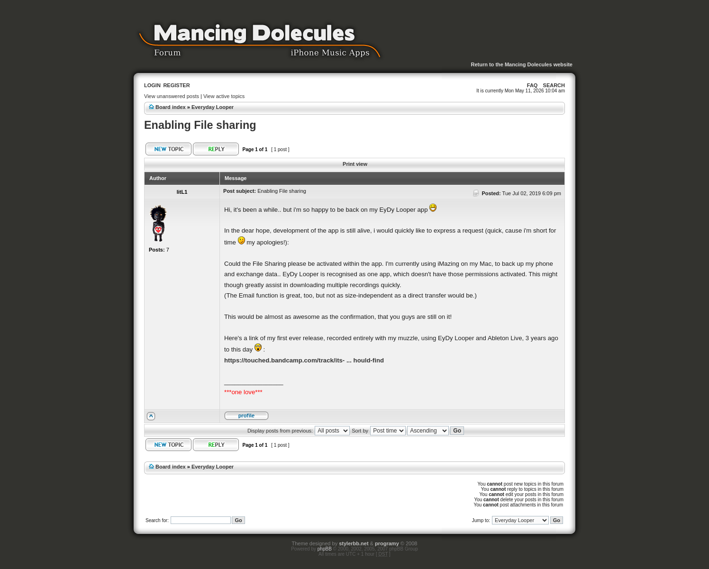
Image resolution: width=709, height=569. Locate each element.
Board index (170, 107)
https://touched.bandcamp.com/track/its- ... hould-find (304, 360)
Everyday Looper (212, 107)
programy (387, 543)
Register (176, 85)
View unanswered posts (171, 96)
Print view (355, 164)
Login (152, 85)
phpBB (325, 548)
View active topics (224, 96)
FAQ (532, 85)
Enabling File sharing (200, 125)
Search (554, 85)
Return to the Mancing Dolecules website (522, 64)
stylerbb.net (353, 543)
